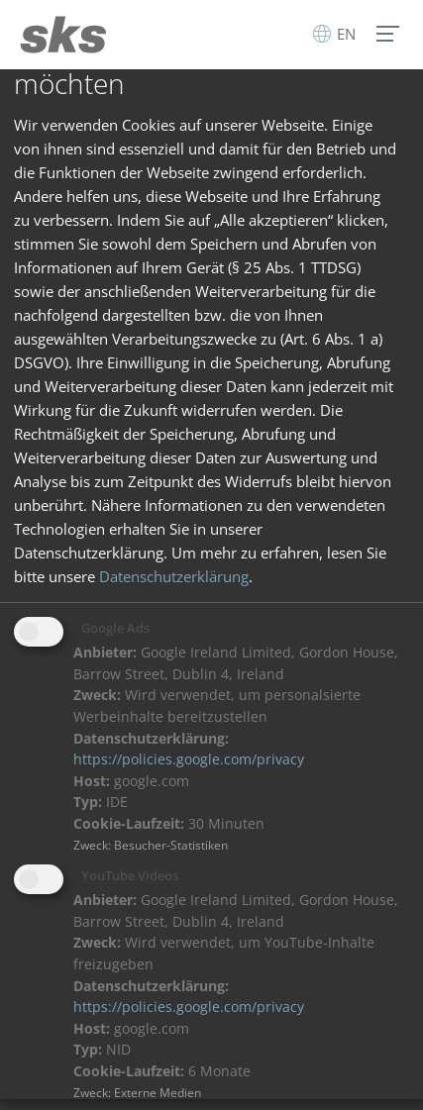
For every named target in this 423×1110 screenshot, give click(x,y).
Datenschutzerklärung (174, 576)
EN (334, 34)
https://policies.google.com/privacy (188, 759)
